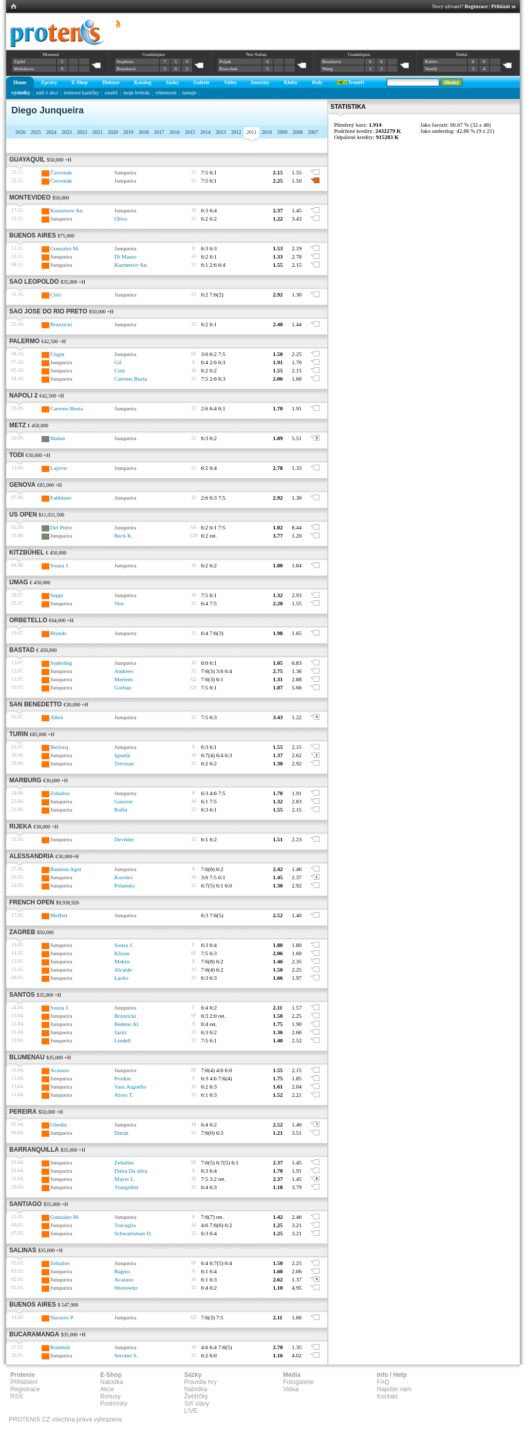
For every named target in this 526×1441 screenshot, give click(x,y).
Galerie (201, 82)
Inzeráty (260, 82)
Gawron (124, 801)
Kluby (291, 82)
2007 (313, 132)
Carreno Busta (131, 379)
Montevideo (30, 197)
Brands (58, 633)
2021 (97, 132)
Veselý (431, 68)
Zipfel (19, 61)
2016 (175, 132)
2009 (282, 132)
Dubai (461, 54)
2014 (205, 132)
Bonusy (110, 1396)
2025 (36, 132)
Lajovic (59, 468)
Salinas (22, 1250)
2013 (221, 132)
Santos (22, 994)
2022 (82, 132)
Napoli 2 (23, 395)
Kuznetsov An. (67, 210)
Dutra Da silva (131, 1171)
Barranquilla (34, 1149)
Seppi (56, 595)
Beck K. (124, 535)
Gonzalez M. (65, 248)
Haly (317, 82)
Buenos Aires (32, 235)
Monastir (51, 54)
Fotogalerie (298, 1382)
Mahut (57, 438)
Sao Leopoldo (34, 281)
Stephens (125, 61)
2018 (144, 132)
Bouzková (126, 68)
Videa (290, 1389)
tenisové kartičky (81, 92)
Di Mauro (126, 256)
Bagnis (122, 1271)
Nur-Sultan (256, 54)
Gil (118, 362)
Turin (18, 734)
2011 (252, 132)
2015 (190, 132)
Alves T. (124, 1095)
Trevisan (124, 763)
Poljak (225, 61)
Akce (107, 1389)
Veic (120, 603)
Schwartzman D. (133, 1233)
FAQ (383, 1382)
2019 (128, 132)
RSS (16, 1396)
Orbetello (28, 620)
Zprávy (49, 82)
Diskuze (111, 82)
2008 (297, 132)
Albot (56, 717)
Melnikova (24, 68)
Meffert (58, 915)
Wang (327, 68)
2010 (266, 132)
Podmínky (113, 1403)
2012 (236, 132)
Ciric (56, 294)
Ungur (57, 354)
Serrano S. (126, 1355)
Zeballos (60, 793)
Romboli (60, 1347)
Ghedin (58, 1124)
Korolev (124, 877)
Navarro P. (62, 1317)
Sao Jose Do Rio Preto (48, 311)
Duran (122, 1133)
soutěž (111, 92)
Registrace (476, 6)
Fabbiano (60, 498)
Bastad (21, 650)
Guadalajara (153, 54)
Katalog (143, 82)
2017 (159, 132)
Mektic (122, 961)
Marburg (25, 780)
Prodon (123, 1078)
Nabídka (111, 1382)
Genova (22, 484)
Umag (18, 582)
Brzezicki (61, 324)
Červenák (61, 172)
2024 (51, 132)
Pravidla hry (200, 1382)
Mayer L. (125, 1179)
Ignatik (122, 755)
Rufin (121, 809)
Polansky (125, 885)
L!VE (190, 1410)
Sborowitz (126, 1288)
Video (230, 82)
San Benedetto (35, 704)
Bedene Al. (127, 1024)
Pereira (22, 1111)
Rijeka (20, 826)
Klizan (122, 953)
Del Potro (61, 527)
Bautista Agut (65, 869)
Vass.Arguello (130, 1086)
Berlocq (59, 747)
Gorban (123, 687)
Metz (17, 425)
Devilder (124, 839)
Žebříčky (196, 1396)
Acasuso (59, 1070)
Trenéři (350, 82)
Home (20, 82)
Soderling (61, 663)
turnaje (189, 92)
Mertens (124, 679)
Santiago (25, 1204)
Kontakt (387, 1396)
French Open (31, 902)
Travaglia (125, 1225)
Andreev (124, 671)
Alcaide (123, 969)
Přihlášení (23, 1382)
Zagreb (22, 932)
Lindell (123, 1040)
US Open (23, 514)
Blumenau (27, 1057)
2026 (20, 132)
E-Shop (79, 82)
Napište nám (394, 1389)
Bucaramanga (34, 1334)
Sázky (172, 82)
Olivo (121, 218)
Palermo (24, 341)
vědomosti (166, 92)
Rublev (431, 61)
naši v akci (47, 92)
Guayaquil (27, 159)
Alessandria (31, 856)
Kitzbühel (26, 552)
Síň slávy (196, 1403)
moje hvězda (136, 92)
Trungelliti (127, 1187)
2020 (113, 132)
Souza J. (59, 565)
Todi (16, 455)
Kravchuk (228, 68)
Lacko (121, 978)
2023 (67, 132)
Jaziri (121, 1032)
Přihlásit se (504, 6)
